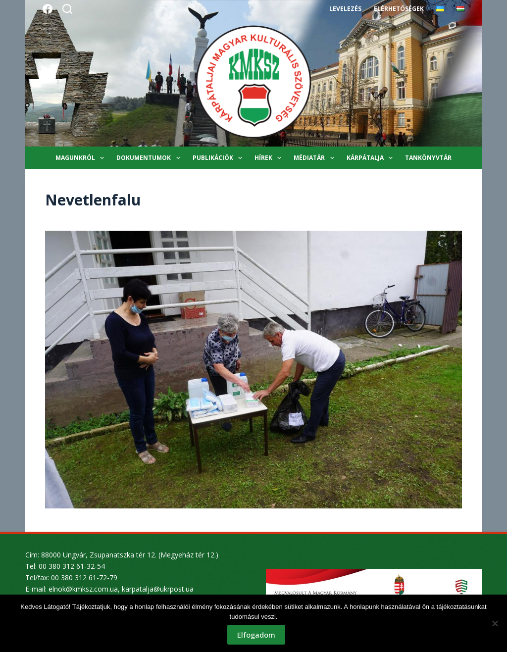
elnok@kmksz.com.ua (83, 589)
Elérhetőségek (398, 8)
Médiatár (316, 158)
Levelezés (345, 8)
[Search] (67, 9)
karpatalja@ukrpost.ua (158, 589)
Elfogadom (256, 635)
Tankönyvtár (428, 157)
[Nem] (495, 623)
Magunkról (81, 158)
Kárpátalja (372, 158)
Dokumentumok (150, 158)
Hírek (269, 158)
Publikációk (219, 158)
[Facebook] (47, 9)
